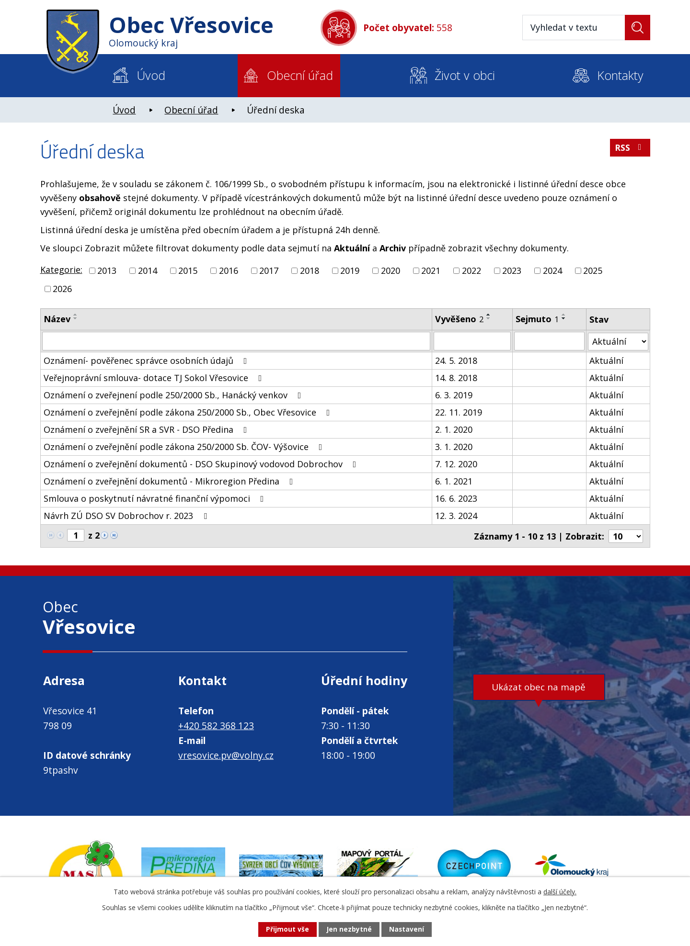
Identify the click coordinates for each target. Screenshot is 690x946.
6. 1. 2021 (453, 480)
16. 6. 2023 (456, 498)
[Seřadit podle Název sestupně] (75, 318)
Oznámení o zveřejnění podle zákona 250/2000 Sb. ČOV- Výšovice (185, 446)
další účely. (559, 891)
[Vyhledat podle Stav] (618, 340)
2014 (147, 270)
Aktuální (606, 360)
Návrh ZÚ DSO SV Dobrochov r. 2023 (127, 515)
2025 (592, 270)
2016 (228, 270)
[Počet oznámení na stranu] (626, 535)
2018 (309, 270)
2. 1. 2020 (453, 429)
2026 (62, 288)
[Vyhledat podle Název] (236, 341)
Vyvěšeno (459, 319)
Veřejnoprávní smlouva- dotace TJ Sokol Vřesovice (155, 377)
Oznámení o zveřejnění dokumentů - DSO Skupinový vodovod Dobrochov (202, 463)
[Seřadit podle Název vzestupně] (75, 314)
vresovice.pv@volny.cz (226, 754)
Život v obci (465, 75)
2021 (430, 270)
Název (57, 319)
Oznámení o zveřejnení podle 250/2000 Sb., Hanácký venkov (174, 394)
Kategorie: (61, 269)
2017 (268, 270)
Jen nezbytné (349, 929)
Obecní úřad (300, 75)
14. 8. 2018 (456, 377)
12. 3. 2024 (456, 515)
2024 (552, 270)
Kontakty (620, 75)
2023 (511, 270)
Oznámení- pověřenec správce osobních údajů (147, 360)
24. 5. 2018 (456, 360)
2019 (349, 270)
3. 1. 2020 (453, 446)
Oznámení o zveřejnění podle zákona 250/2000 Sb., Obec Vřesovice (189, 411)
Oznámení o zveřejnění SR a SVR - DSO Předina (147, 429)
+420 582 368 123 (216, 725)
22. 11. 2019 (458, 411)
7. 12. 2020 (456, 463)
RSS (629, 149)
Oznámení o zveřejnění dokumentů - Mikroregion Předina (170, 480)
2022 (471, 270)
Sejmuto (537, 319)
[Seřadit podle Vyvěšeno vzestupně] (488, 314)
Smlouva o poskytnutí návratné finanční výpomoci (156, 498)
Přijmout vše (287, 929)
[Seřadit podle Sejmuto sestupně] (564, 318)
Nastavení (407, 929)
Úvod (151, 75)
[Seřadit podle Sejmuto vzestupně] (564, 314)
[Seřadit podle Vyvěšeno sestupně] (488, 318)
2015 (187, 270)
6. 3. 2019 (453, 394)
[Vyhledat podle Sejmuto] (549, 341)
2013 (106, 270)
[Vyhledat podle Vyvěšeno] (472, 341)
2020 (390, 270)
